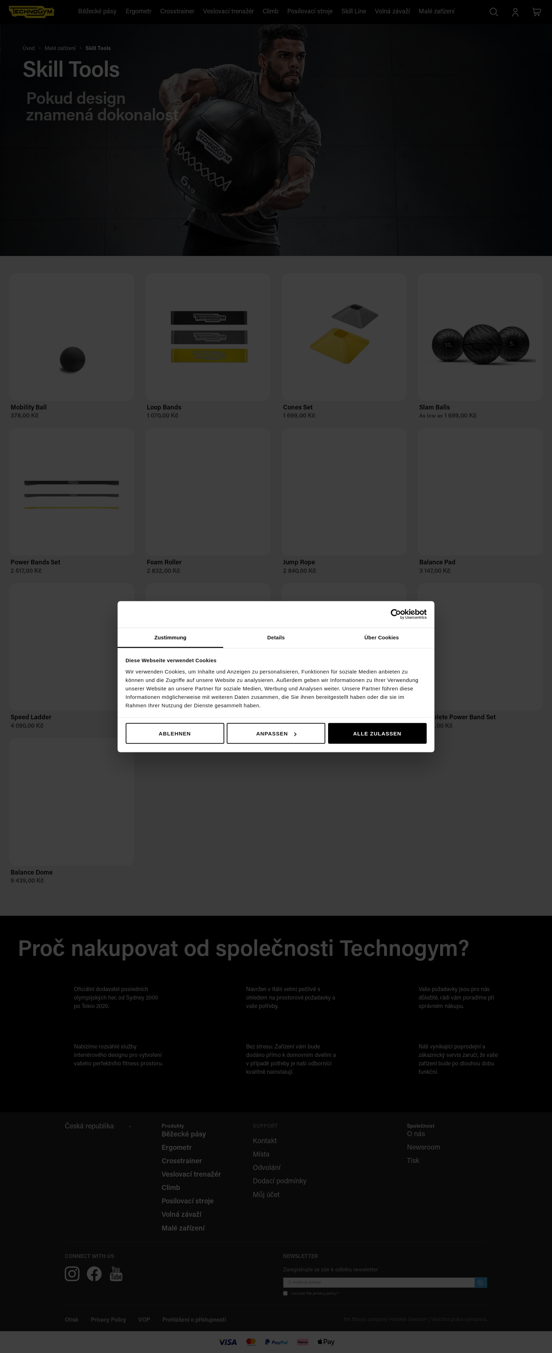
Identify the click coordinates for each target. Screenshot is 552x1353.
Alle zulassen (377, 734)
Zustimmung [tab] (171, 637)
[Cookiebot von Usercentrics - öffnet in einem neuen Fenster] (396, 614)
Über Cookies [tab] (381, 637)
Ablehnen (175, 734)
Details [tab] (276, 637)
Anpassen (276, 734)
